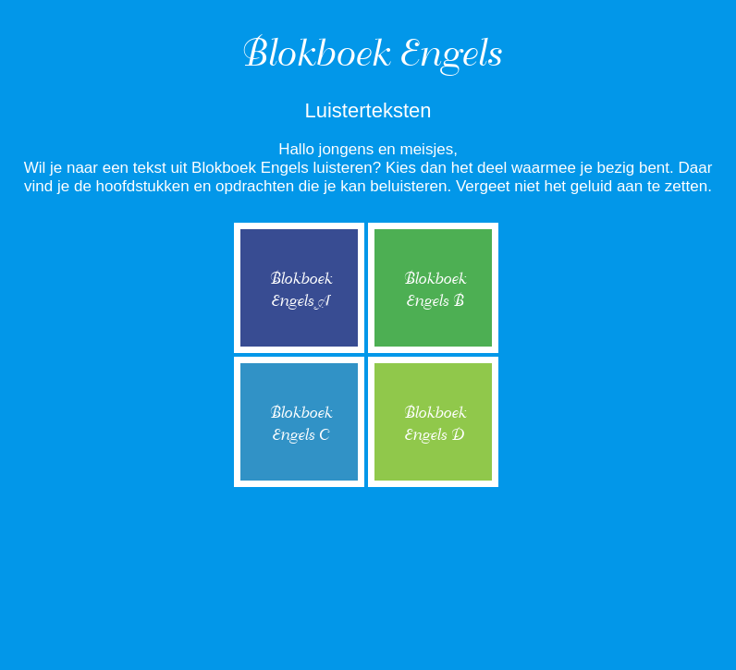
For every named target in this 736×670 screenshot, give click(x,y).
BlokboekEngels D (433, 424)
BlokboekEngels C (299, 424)
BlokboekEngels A (299, 290)
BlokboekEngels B (433, 290)
